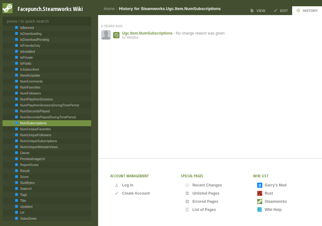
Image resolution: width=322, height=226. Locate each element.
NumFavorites (30, 87)
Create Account (132, 193)
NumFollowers (30, 93)
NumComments (31, 81)
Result (24, 171)
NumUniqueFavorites (35, 129)
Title (22, 200)
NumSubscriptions (33, 123)
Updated (25, 206)
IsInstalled (27, 51)
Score (24, 177)
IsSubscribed (29, 69)
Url (21, 212)
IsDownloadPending (34, 39)
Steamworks (272, 201)
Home (109, 8)
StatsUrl (25, 189)
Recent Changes (203, 185)
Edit (281, 10)
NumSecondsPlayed (34, 111)
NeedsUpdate (29, 75)
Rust (265, 193)
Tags (23, 194)
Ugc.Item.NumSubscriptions (147, 33)
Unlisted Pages (202, 193)
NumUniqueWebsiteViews (38, 147)
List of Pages (200, 209)
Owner (24, 153)
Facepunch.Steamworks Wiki (50, 9)
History (307, 10)
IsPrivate (26, 57)
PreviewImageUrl (32, 159)
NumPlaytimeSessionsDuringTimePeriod (49, 105)
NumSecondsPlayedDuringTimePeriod (47, 117)
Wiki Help (269, 209)
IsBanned (26, 28)
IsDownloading (30, 33)
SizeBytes (27, 183)
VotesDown (27, 218)
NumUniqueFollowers (35, 135)
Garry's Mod (272, 185)
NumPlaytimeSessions (36, 99)
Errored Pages (201, 201)
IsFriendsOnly (29, 45)
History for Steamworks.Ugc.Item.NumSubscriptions (170, 8)
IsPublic (25, 63)
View (257, 10)
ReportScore (28, 165)
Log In (123, 185)
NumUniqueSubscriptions (38, 141)
